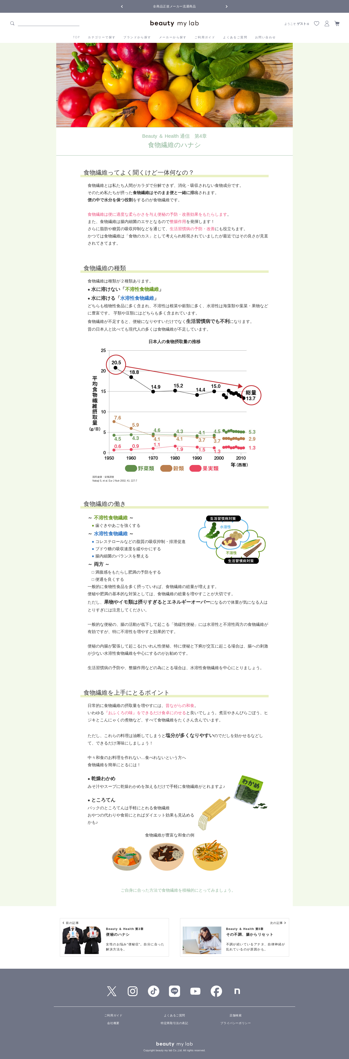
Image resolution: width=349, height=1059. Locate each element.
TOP (76, 37)
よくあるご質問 (235, 37)
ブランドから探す (137, 37)
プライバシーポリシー (235, 1023)
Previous (126, 6)
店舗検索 (236, 1015)
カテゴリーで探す (102, 37)
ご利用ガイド (205, 37)
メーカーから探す (173, 37)
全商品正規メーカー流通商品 (174, 6)
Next (222, 6)
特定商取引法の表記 (174, 1023)
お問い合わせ (265, 37)
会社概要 (113, 1023)
